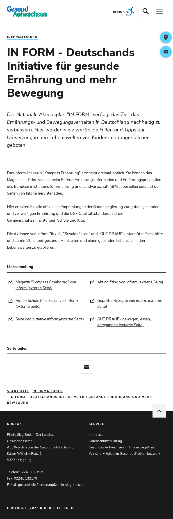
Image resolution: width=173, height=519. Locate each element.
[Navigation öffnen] (159, 11)
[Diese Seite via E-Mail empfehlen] (86, 367)
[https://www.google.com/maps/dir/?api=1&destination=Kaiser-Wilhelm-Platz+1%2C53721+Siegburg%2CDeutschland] (166, 37)
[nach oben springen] (159, 411)
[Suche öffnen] (146, 11)
